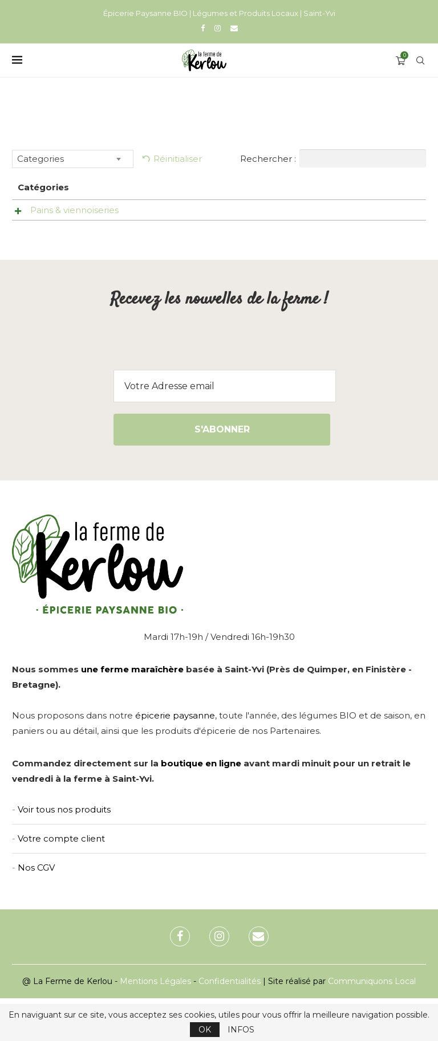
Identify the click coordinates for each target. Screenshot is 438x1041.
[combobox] (72, 159)
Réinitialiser (177, 158)
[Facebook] (203, 27)
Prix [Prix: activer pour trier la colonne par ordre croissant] (245, 187)
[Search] (420, 60)
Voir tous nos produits (64, 852)
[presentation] (219, 390)
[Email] (234, 27)
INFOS (241, 1030)
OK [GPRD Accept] (204, 1029)
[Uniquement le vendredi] (332, 215)
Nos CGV (36, 910)
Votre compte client (61, 881)
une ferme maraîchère (132, 712)
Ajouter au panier (372, 246)
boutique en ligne (201, 806)
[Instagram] (217, 27)
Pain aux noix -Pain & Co (192, 215)
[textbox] (73, 159)
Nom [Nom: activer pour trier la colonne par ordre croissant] (172, 187)
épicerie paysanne (175, 758)
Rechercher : (333, 158)
